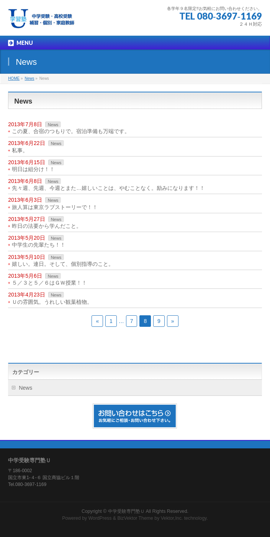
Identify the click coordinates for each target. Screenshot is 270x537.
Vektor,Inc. (172, 518)
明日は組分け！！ (33, 169)
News (53, 124)
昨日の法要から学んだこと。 (47, 226)
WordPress (100, 518)
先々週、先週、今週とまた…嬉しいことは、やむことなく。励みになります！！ (108, 188)
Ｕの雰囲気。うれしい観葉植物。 (52, 302)
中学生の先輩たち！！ (38, 245)
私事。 (20, 150)
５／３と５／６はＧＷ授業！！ (49, 283)
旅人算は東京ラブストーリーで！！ (55, 207)
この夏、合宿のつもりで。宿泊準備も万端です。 (71, 131)
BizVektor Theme (135, 518)
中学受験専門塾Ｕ (126, 511)
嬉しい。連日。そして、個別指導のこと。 (63, 264)
